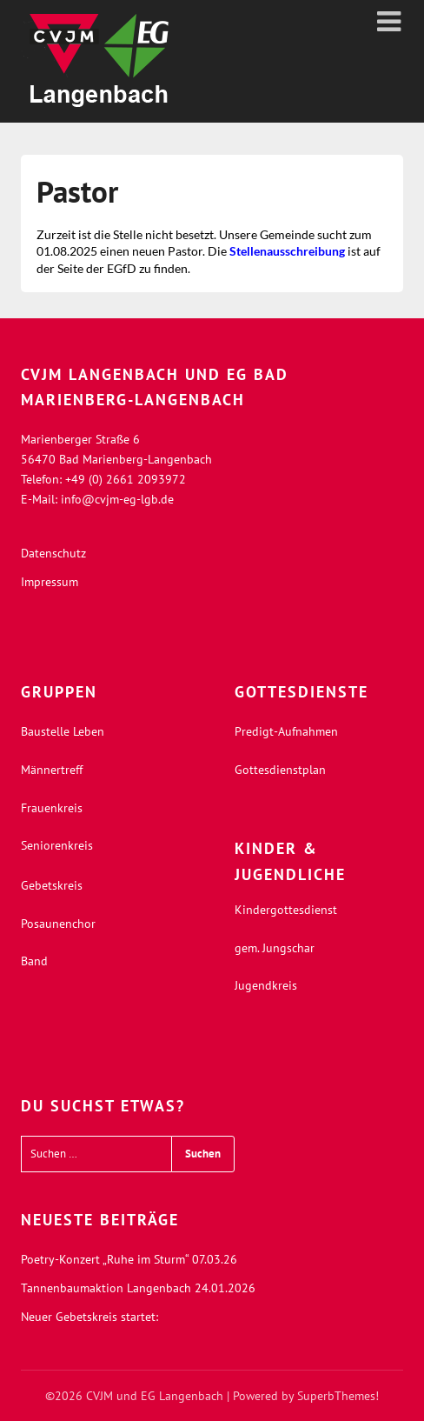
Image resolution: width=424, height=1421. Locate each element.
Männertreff (52, 769)
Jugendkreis (266, 985)
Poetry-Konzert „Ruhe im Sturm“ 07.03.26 (129, 1259)
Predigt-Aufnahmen (286, 731)
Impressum (49, 582)
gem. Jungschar (275, 948)
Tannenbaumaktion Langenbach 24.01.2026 (138, 1288)
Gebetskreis (52, 885)
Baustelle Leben (62, 731)
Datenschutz (53, 553)
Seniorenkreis (57, 845)
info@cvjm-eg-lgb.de (117, 499)
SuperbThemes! (338, 1396)
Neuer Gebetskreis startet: (89, 1316)
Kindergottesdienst (286, 909)
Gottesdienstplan (280, 769)
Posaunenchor (58, 923)
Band (34, 961)
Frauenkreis (52, 808)
